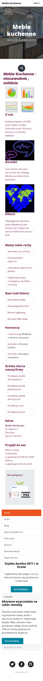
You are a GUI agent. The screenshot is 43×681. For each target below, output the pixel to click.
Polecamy (9, 538)
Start (7, 519)
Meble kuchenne (11, 3)
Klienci (8, 544)
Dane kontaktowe (13, 532)
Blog (6, 525)
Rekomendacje (12, 551)
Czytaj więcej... (21, 589)
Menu (7, 512)
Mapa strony (11, 557)
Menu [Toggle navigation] (37, 3)
